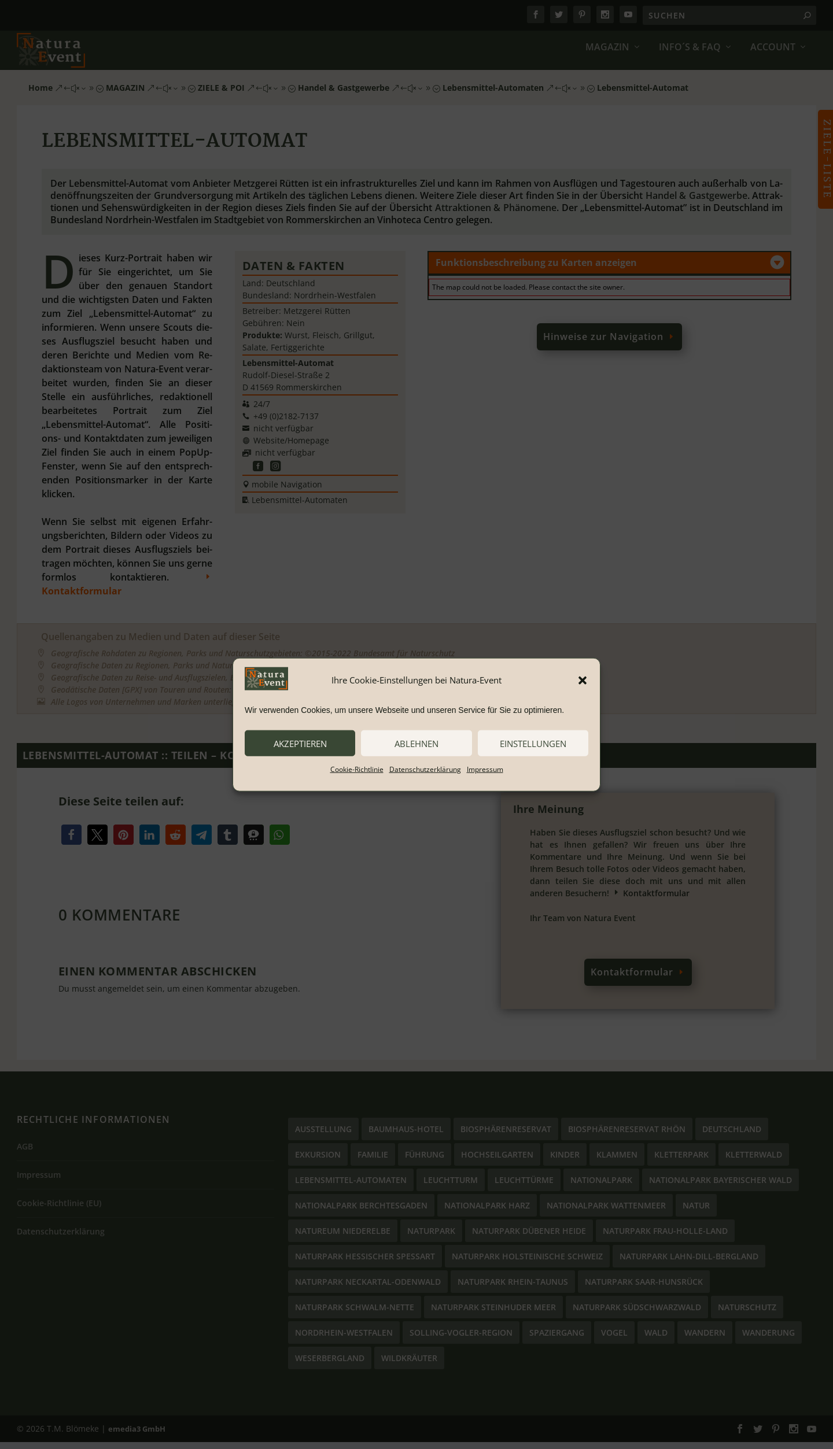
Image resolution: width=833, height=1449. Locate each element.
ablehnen (416, 743)
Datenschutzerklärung (425, 769)
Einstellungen (533, 743)
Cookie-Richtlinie (357, 769)
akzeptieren (300, 743)
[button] (582, 680)
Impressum (485, 769)
